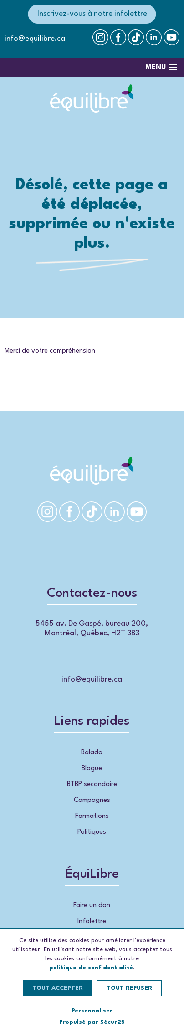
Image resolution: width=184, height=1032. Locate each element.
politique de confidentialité (91, 968)
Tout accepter (57, 988)
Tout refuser (129, 988)
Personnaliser (92, 1011)
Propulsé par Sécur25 (92, 1022)
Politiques (91, 832)
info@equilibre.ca (35, 39)
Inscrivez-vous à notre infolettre (92, 14)
